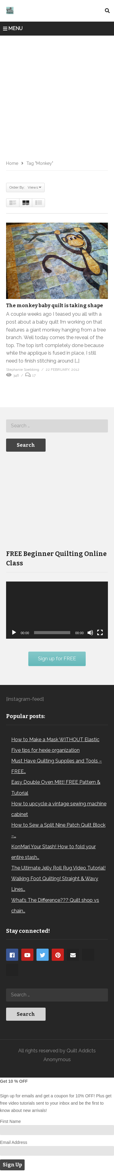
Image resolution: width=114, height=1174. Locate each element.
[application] (57, 610)
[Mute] (90, 633)
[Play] (14, 633)
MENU (12, 28)
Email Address (13, 1142)
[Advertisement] (57, 96)
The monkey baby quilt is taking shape (54, 305)
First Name (10, 1121)
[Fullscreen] (100, 633)
